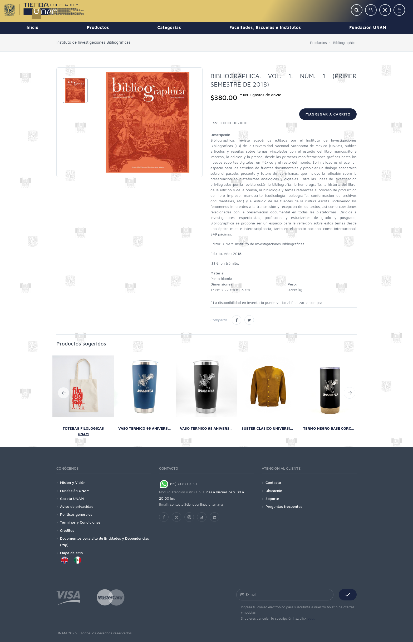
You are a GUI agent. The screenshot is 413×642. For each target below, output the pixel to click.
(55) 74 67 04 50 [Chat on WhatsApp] (178, 484)
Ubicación (274, 490)
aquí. (311, 618)
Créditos (67, 530)
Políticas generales (76, 514)
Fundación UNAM (75, 490)
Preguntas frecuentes (284, 506)
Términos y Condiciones (80, 522)
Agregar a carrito (328, 114)
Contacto (273, 482)
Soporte (272, 498)
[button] (356, 10)
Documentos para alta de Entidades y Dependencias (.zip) (104, 541)
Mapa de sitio (71, 552)
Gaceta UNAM (72, 498)
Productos (318, 42)
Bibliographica (345, 42)
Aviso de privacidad (77, 506)
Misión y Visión (73, 482)
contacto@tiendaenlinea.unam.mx (196, 504)
